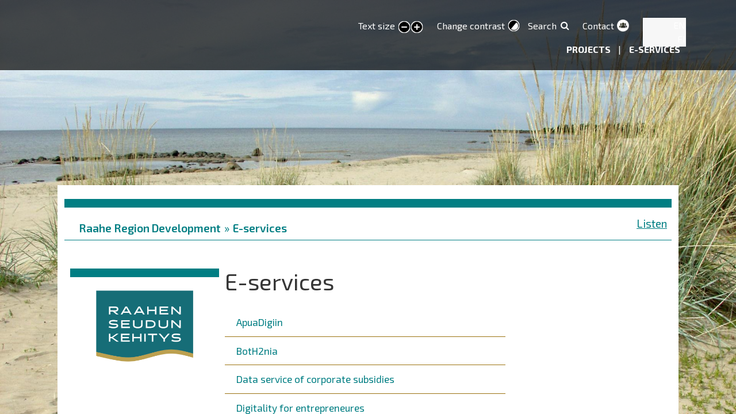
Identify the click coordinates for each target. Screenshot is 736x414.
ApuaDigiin (259, 322)
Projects (589, 49)
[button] (144, 324)
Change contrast (471, 25)
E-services (654, 49)
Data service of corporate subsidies (315, 379)
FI (681, 38)
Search (542, 25)
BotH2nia (257, 350)
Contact (598, 25)
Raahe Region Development (150, 228)
